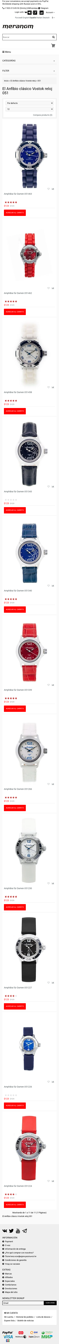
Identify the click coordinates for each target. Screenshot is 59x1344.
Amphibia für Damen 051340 (18, 590)
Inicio (6, 81)
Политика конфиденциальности (20, 1256)
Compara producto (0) (42, 115)
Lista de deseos (43, 1317)
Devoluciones (11, 1288)
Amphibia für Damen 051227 (18, 987)
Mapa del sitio (11, 1292)
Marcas (8, 1273)
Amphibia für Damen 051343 (18, 491)
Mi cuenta (8, 1317)
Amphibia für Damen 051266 (18, 789)
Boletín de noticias (25, 1320)
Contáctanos (10, 1285)
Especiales (10, 1281)
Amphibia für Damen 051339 (18, 690)
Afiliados (9, 1277)
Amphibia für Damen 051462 (18, 293)
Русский (18, 18)
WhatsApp (33, 8)
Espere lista (9, 1320)
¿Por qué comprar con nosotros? (19, 1253)
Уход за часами (12, 1264)
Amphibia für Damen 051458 (18, 392)
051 (39, 81)
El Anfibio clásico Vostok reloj (23, 81)
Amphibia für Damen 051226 (18, 1086)
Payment (9, 1241)
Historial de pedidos (25, 1317)
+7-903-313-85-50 (11, 8)
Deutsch (46, 18)
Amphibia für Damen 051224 (18, 1186)
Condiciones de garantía (15, 1260)
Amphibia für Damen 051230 (18, 888)
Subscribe (50, 1303)
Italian (39, 18)
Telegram (44, 8)
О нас (7, 1245)
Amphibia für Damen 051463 (18, 194)
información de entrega (15, 1249)
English (26, 18)
